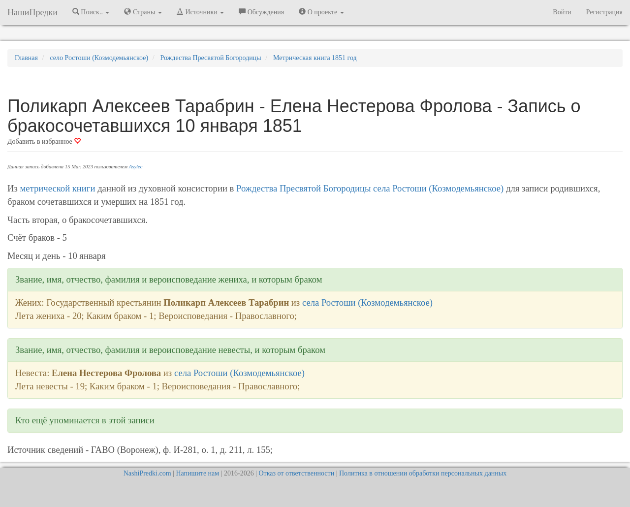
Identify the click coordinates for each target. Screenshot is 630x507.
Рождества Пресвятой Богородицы (303, 188)
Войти (562, 12)
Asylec (136, 166)
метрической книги (57, 188)
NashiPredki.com (147, 473)
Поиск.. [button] (91, 12)
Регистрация (604, 12)
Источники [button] (200, 12)
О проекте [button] (321, 12)
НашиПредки (32, 12)
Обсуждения (261, 12)
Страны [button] (143, 12)
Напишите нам (197, 473)
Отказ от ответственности (296, 473)
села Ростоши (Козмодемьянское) (438, 188)
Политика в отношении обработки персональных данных (422, 473)
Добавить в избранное (44, 141)
